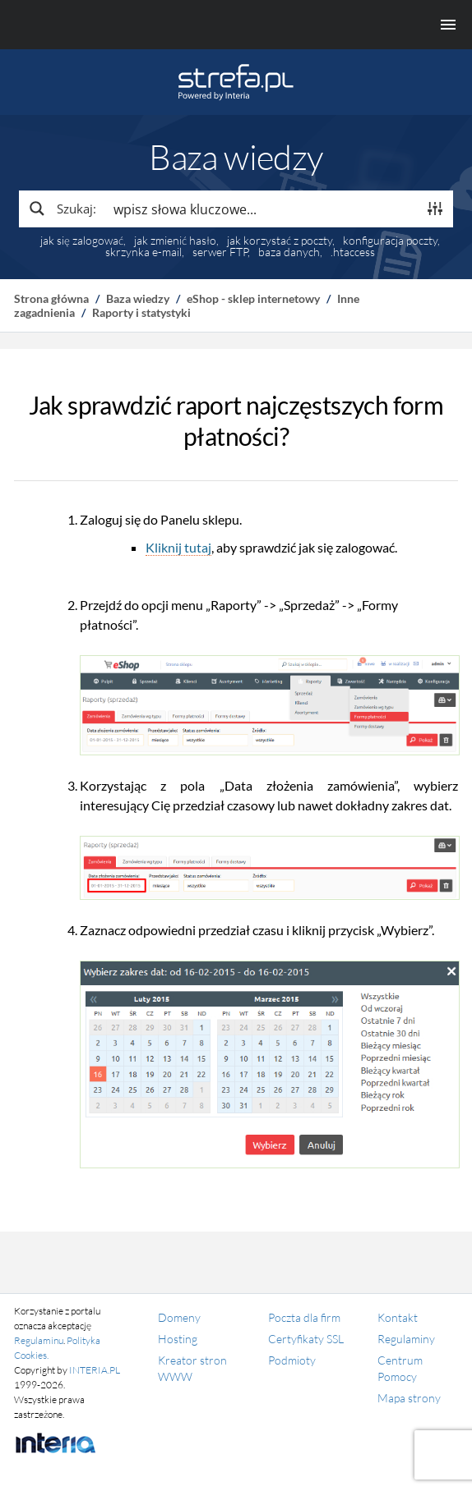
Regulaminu (38, 1340)
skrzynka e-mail (143, 252)
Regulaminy (406, 1339)
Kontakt (397, 1317)
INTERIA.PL (94, 1370)
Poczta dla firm (304, 1317)
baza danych (289, 252)
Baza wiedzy (137, 298)
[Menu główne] (236, 24)
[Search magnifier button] (61, 208)
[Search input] (261, 208)
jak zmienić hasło (175, 240)
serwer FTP (220, 252)
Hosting (177, 1339)
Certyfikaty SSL (306, 1339)
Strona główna (51, 298)
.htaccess (353, 252)
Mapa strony (409, 1398)
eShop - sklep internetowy (253, 298)
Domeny (179, 1317)
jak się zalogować (81, 240)
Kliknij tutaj (178, 547)
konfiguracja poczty (390, 240)
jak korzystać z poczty (279, 240)
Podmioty (292, 1360)
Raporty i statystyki (141, 312)
